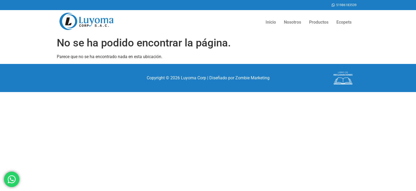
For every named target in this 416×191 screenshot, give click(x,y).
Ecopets (344, 22)
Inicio (271, 22)
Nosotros (292, 22)
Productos (318, 22)
